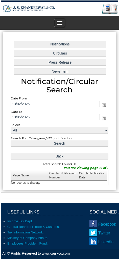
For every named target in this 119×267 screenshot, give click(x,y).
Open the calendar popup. (103, 105)
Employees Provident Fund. (27, 243)
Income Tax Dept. (20, 221)
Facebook (107, 224)
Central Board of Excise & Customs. (33, 227)
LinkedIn (106, 242)
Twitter (104, 233)
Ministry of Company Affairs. (27, 238)
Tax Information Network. (25, 232)
